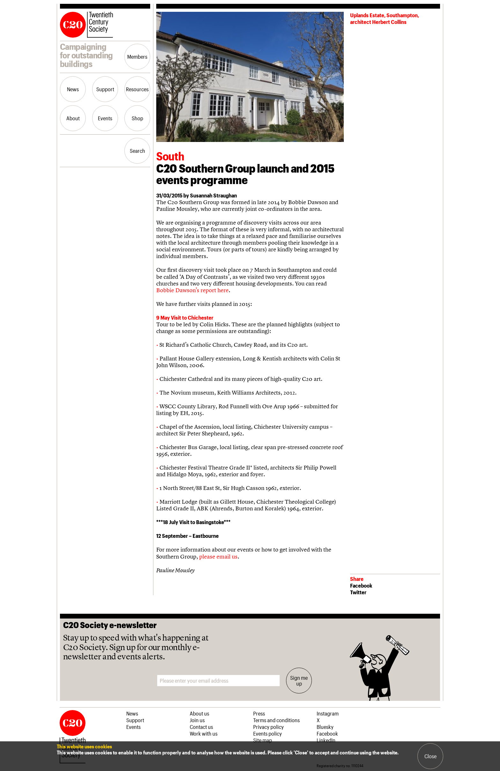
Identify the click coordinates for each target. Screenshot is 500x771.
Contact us (201, 726)
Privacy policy (268, 726)
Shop (137, 118)
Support (105, 89)
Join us (197, 720)
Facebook (361, 585)
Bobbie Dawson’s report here (192, 290)
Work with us (203, 733)
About (73, 118)
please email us (218, 556)
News (73, 89)
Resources (137, 89)
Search (137, 150)
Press (259, 713)
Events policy (267, 733)
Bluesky (325, 726)
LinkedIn (326, 740)
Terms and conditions (276, 720)
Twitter (358, 592)
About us (199, 713)
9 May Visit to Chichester (184, 317)
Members (137, 56)
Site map (262, 740)
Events (105, 118)
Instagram (328, 713)
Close (430, 756)
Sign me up (299, 680)
